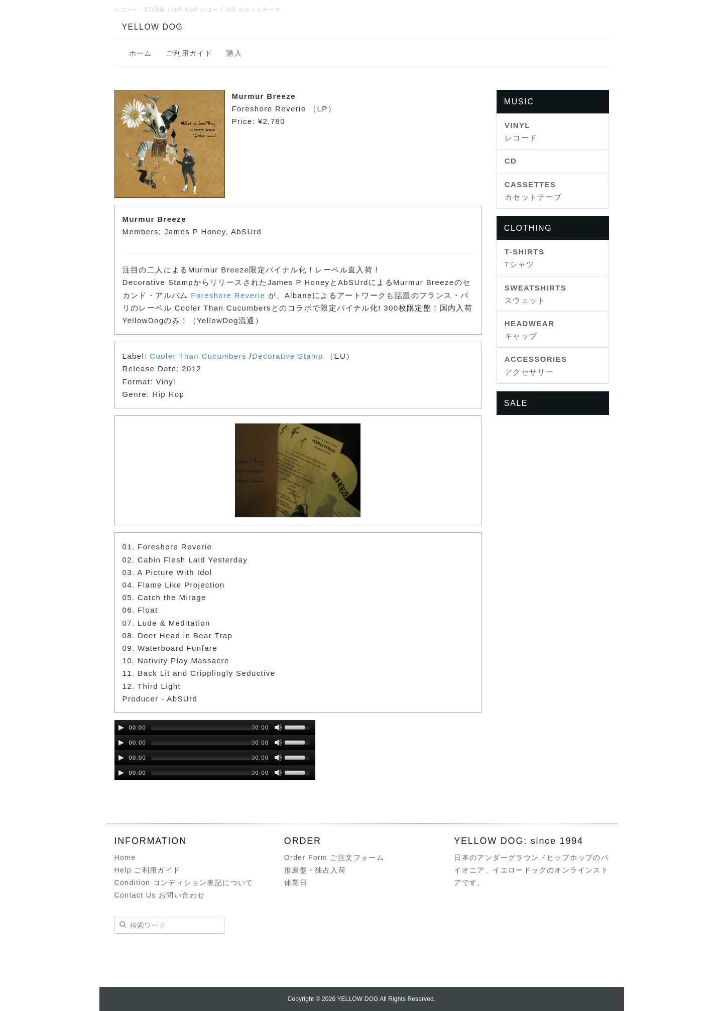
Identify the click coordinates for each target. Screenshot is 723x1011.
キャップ (530, 329)
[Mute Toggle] (278, 728)
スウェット (535, 294)
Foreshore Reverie (228, 295)
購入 (234, 53)
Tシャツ (525, 257)
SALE (516, 403)
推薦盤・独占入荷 (315, 870)
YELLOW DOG (152, 27)
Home (125, 857)
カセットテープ (533, 190)
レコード (521, 131)
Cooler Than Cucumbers (198, 356)
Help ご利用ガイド (147, 870)
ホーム (140, 53)
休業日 (295, 883)
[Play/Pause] (121, 728)
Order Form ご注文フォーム (334, 857)
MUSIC (519, 101)
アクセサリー (536, 365)
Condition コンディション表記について (184, 883)
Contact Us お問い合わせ (159, 895)
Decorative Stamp (287, 356)
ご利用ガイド (189, 53)
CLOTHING (528, 228)
